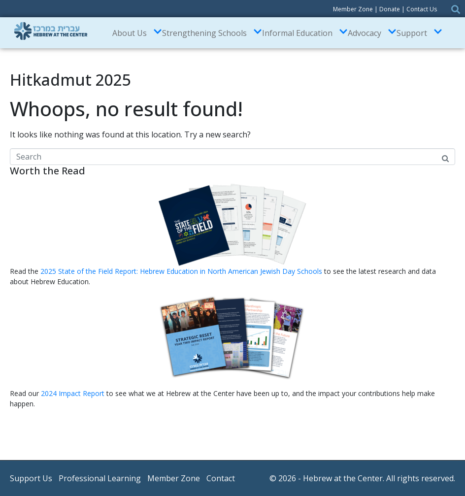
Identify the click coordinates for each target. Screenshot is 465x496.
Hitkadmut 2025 (70, 79)
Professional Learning (100, 478)
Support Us (31, 478)
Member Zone (353, 9)
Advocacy (372, 32)
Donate (389, 9)
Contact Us (421, 9)
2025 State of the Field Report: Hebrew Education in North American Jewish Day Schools (182, 271)
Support (419, 32)
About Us (137, 32)
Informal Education (305, 32)
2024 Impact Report (72, 393)
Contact (220, 478)
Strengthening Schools (212, 32)
